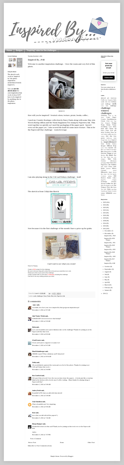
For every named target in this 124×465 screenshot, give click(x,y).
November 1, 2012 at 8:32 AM (41, 334)
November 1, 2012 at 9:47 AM (41, 345)
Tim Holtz (103, 189)
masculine (113, 149)
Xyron (102, 195)
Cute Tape (113, 121)
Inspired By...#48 (109, 263)
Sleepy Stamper (37, 424)
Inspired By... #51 (109, 242)
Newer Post (32, 442)
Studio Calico (111, 178)
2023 (104, 207)
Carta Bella (104, 105)
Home (9, 50)
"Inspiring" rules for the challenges (41, 50)
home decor (108, 140)
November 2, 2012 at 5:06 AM (41, 384)
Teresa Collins (105, 183)
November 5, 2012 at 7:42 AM (41, 418)
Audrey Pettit (36, 390)
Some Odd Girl (108, 174)
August (107, 272)
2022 (104, 210)
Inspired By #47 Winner (109, 259)
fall (115, 128)
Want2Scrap (104, 191)
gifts (109, 134)
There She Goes (111, 187)
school (114, 170)
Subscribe (108, 77)
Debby (34, 362)
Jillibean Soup (111, 146)
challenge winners (105, 109)
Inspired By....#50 (109, 249)
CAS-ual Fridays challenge (64, 177)
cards (34, 296)
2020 (105, 215)
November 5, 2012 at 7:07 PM (41, 435)
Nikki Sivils (112, 159)
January (107, 290)
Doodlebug (104, 126)
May (106, 280)
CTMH (107, 121)
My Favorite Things (108, 152)
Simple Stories (112, 172)
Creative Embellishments (108, 119)
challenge (113, 106)
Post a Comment (35, 438)
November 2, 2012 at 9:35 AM (41, 407)
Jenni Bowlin (105, 144)
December (108, 231)
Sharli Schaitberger (38, 351)
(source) (61, 111)
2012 (104, 228)
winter (114, 193)
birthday (113, 102)
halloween (109, 138)
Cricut (103, 121)
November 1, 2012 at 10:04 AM (41, 356)
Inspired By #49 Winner (109, 246)
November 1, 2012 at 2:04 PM (41, 369)
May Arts (53, 296)
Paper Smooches (111, 162)
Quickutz (108, 168)
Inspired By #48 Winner (109, 253)
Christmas (104, 115)
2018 (104, 221)
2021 (104, 213)
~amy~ (34, 305)
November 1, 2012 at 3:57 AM (41, 310)
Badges (19, 50)
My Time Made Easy (107, 157)
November (108, 233)
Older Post (91, 442)
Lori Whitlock (107, 149)
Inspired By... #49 (109, 256)
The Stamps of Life (108, 185)
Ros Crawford (36, 375)
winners (109, 193)
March (107, 285)
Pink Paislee (104, 166)
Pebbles (113, 164)
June (106, 277)
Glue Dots (113, 136)
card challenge (106, 104)
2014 (104, 223)
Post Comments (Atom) (44, 446)
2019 (104, 218)
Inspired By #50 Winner (109, 239)
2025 (104, 202)
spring (109, 176)
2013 (104, 226)
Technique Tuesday (108, 181)
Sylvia (34, 327)
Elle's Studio (109, 128)
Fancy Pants (47, 296)
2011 (104, 293)
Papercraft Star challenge (41, 130)
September (108, 269)
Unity (109, 189)
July (106, 274)
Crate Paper (111, 117)
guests (103, 138)
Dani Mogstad (105, 123)
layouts (110, 148)
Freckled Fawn (109, 132)
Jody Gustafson (37, 402)
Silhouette (104, 172)
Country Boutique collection (48, 120)
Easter (110, 126)
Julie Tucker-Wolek (38, 316)
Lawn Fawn (104, 147)
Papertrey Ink (61, 296)
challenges (40, 296)
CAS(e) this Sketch (51, 191)
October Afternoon (108, 161)
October (107, 266)
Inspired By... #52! (110, 236)
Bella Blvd (108, 102)
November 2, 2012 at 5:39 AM (41, 395)
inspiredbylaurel (110, 142)
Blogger (70, 456)
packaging (103, 162)
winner (103, 193)
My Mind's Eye (111, 155)
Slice (102, 174)
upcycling (113, 189)
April (106, 282)
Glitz (107, 136)
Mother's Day (110, 151)
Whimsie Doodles (111, 191)
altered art (105, 98)
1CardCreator (36, 340)
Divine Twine (111, 125)
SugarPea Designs (108, 180)
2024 (104, 205)
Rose (33, 413)
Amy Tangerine (109, 100)
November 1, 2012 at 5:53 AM (41, 321)
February (108, 287)
